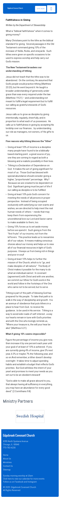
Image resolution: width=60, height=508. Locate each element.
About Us (7, 458)
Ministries (7, 462)
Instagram (32, 481)
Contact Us (8, 465)
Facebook (19, 481)
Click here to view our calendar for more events (23, 478)
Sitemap (7, 469)
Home (5, 454)
